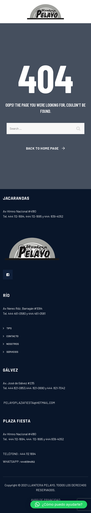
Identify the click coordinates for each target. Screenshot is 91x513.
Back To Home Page (42, 148)
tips (9, 328)
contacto (12, 336)
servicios (12, 351)
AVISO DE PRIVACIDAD (45, 500)
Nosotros (12, 343)
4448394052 (27, 461)
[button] (58, 504)
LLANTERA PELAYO (41, 485)
